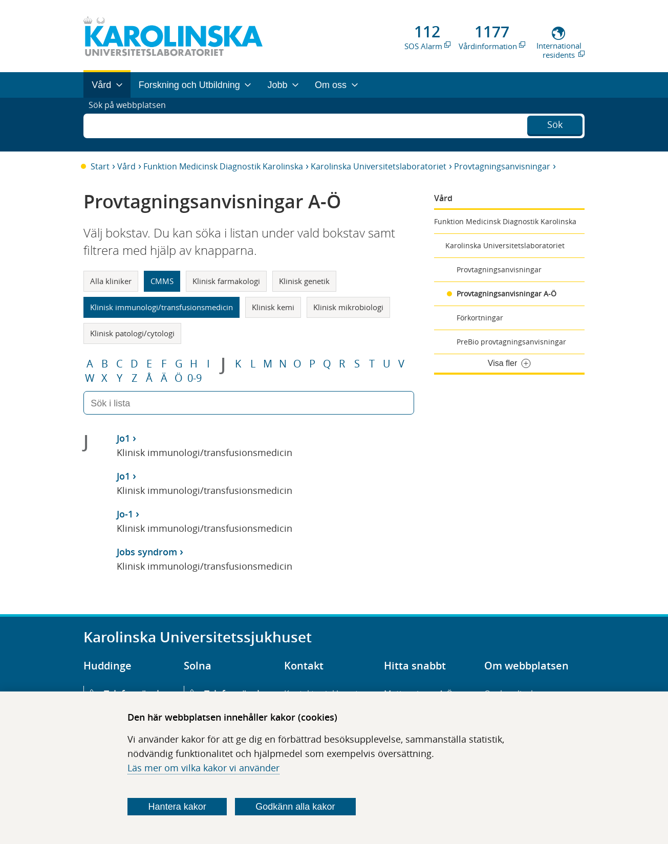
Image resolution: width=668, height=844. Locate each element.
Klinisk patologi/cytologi (132, 333)
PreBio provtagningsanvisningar (511, 342)
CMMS (162, 281)
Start (100, 166)
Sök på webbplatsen (132, 124)
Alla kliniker (111, 281)
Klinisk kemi (273, 307)
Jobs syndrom (147, 552)
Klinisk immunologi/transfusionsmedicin (161, 307)
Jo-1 (125, 514)
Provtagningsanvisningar (502, 166)
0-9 (194, 378)
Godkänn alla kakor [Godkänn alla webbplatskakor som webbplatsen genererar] (295, 807)
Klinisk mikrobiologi (348, 307)
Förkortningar (480, 317)
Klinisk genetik (304, 281)
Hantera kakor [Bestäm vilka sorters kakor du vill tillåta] (177, 807)
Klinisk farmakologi (226, 281)
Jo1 (123, 438)
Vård (126, 166)
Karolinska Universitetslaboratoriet (378, 166)
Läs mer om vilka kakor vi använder (203, 768)
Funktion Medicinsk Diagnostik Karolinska (223, 166)
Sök (555, 123)
